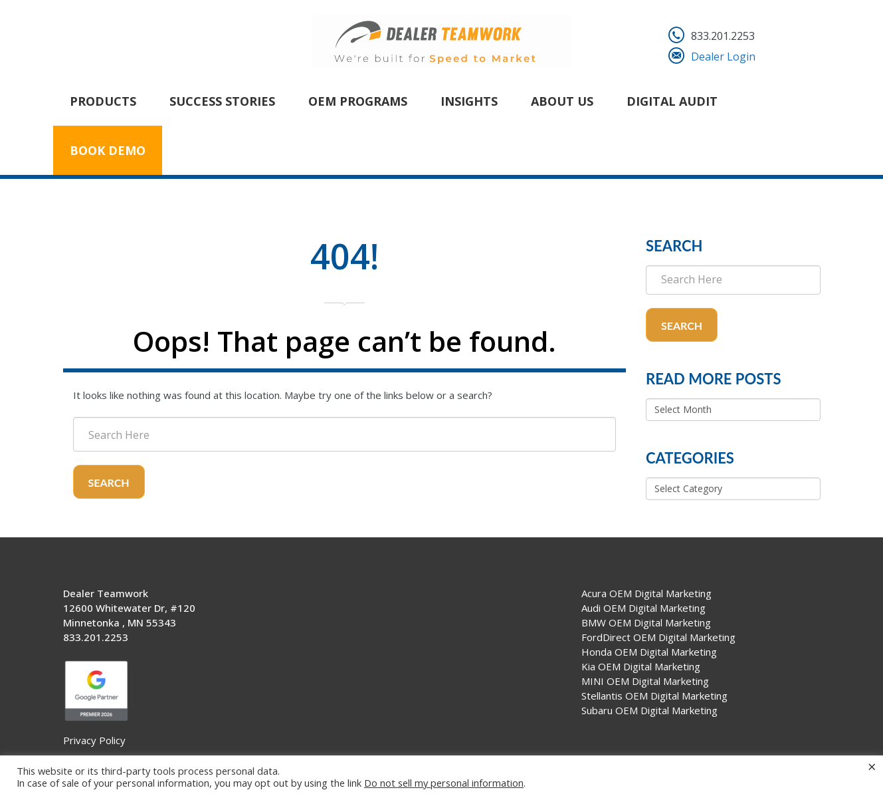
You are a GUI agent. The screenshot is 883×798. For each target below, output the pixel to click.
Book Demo (108, 150)
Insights (469, 101)
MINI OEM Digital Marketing (645, 681)
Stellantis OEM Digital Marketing (654, 695)
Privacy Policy (94, 740)
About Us (562, 101)
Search (109, 482)
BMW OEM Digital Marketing (646, 622)
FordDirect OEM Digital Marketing (658, 637)
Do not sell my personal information (444, 782)
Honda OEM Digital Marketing (649, 651)
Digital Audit (672, 101)
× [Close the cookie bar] (872, 766)
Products (103, 101)
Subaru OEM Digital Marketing (649, 710)
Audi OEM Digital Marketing (643, 607)
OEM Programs (357, 101)
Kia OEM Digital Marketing (640, 666)
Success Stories (222, 101)
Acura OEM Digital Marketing (646, 593)
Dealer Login (723, 56)
